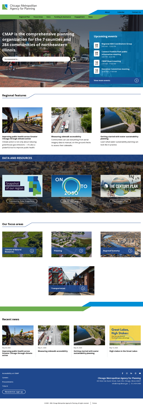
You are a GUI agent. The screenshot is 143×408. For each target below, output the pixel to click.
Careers (5, 378)
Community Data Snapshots (22, 201)
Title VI (5, 386)
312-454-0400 (136, 384)
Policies (94, 403)
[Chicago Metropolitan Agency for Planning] (20, 7)
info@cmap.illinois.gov (120, 384)
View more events (116, 80)
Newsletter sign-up (15, 391)
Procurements (7, 382)
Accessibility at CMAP (10, 373)
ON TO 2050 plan (71, 201)
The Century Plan (120, 201)
